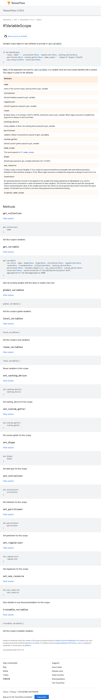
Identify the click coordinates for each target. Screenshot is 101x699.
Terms (5, 692)
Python (39, 20)
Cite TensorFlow (58, 683)
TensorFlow (7, 20)
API (15, 20)
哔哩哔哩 (6, 679)
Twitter (6, 675)
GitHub (5, 671)
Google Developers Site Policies (65, 643)
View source (8, 218)
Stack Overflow (58, 675)
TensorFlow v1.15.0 (13, 10)
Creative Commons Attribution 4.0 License (70, 640)
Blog (4, 667)
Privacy (13, 692)
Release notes (57, 671)
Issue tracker (57, 667)
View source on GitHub (15, 36)
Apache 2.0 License (32, 643)
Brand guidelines (58, 679)
